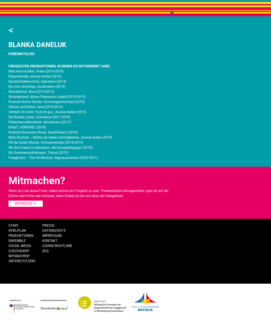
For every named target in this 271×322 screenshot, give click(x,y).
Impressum (52, 236)
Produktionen (20, 236)
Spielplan (17, 231)
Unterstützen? (22, 261)
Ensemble (17, 241)
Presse (48, 225)
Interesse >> (25, 203)
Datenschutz (54, 231)
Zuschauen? (18, 251)
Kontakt (49, 241)
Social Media (19, 246)
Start (13, 225)
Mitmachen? (19, 256)
